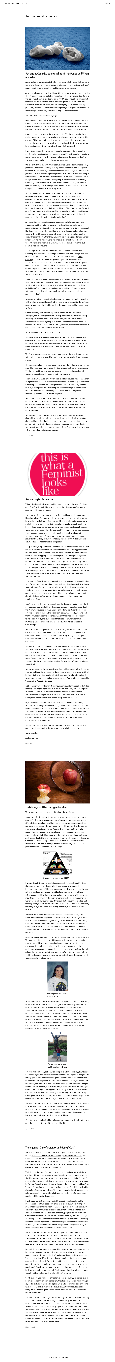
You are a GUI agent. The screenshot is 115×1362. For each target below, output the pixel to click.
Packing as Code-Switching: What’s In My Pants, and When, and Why (57, 75)
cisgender (38, 1252)
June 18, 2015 (29, 436)
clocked (83, 1178)
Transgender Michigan (72, 1155)
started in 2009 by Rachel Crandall (46, 1155)
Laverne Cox (63, 1210)
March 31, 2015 (30, 1327)
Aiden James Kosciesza (16, 3)
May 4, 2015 (29, 744)
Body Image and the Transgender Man (46, 807)
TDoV (61, 1161)
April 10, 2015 (29, 1129)
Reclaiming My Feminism (39, 499)
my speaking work (53, 1172)
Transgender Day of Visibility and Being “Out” (50, 1147)
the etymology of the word (75, 708)
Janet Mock (77, 1210)
